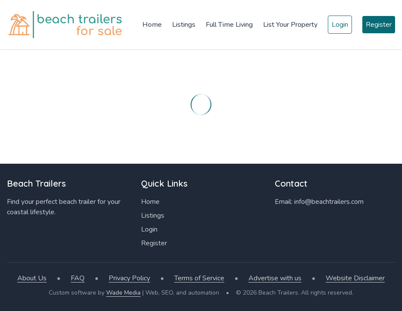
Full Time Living (229, 24)
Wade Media (123, 293)
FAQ (78, 278)
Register (379, 24)
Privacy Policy (129, 278)
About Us (32, 278)
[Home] (67, 25)
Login (340, 24)
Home (152, 24)
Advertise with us (275, 278)
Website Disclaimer (355, 278)
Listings (183, 24)
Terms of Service (199, 278)
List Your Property (290, 24)
